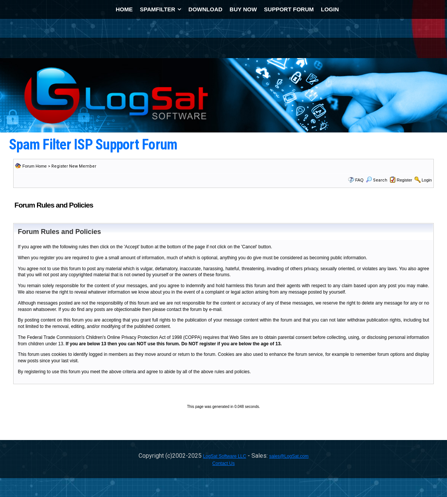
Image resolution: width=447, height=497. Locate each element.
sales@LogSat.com (288, 456)
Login (427, 180)
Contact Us (223, 463)
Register (404, 180)
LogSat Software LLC (224, 456)
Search (376, 180)
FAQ (359, 180)
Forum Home (34, 166)
